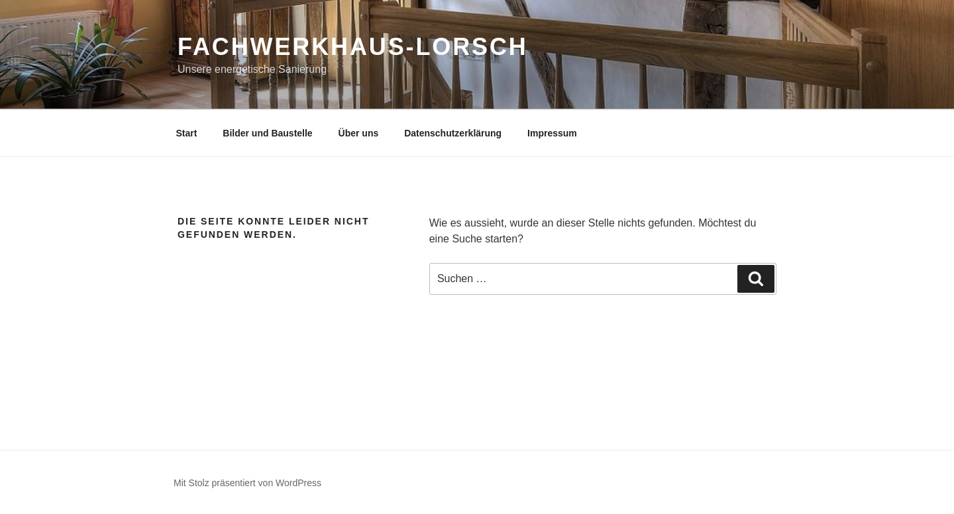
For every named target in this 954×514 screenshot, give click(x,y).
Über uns (359, 133)
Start (186, 133)
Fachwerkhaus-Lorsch (353, 46)
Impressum (552, 133)
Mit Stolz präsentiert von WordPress (247, 483)
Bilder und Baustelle (267, 133)
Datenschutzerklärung (453, 133)
